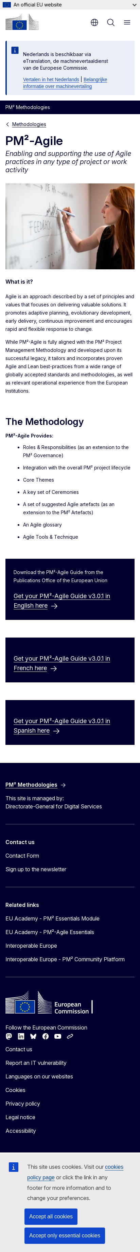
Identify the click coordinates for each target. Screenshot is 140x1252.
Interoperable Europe (31, 945)
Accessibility (20, 1130)
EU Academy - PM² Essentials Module (52, 918)
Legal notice (20, 1117)
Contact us (18, 1049)
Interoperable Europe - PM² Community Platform (65, 959)
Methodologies (29, 124)
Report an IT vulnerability (36, 1062)
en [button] (94, 22)
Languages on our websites (39, 1076)
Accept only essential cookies (64, 1235)
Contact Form (22, 855)
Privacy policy (22, 1103)
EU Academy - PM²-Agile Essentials (49, 932)
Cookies (15, 1090)
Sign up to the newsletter (35, 869)
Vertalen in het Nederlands (51, 79)
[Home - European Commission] (22, 22)
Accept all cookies (51, 1216)
